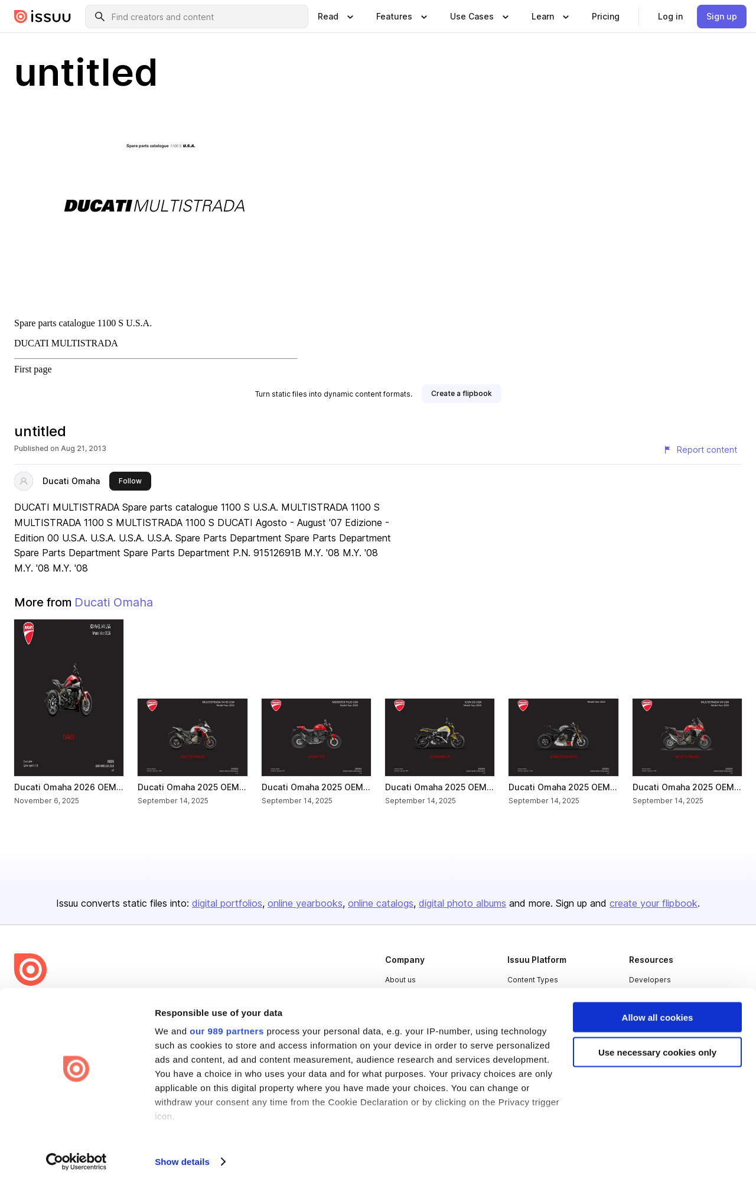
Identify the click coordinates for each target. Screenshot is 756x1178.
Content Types (532, 979)
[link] (605, 16)
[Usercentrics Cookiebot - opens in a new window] (76, 1155)
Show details (182, 1155)
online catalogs (380, 903)
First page (33, 369)
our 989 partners (227, 1024)
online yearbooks (305, 903)
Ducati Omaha (71, 481)
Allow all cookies (657, 1010)
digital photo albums (462, 903)
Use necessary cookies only (657, 1045)
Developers (650, 979)
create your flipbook (654, 903)
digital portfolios (227, 903)
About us (400, 979)
